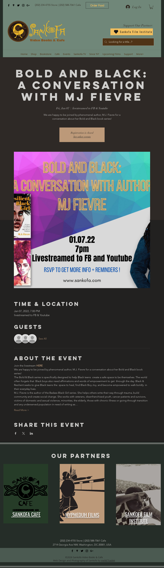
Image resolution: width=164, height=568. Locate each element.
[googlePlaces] (13, 5)
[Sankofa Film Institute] (131, 31)
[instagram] (23, 5)
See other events (82, 136)
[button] (151, 7)
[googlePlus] (28, 5)
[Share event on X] (23, 433)
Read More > (21, 410)
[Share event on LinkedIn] (31, 433)
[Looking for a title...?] (128, 42)
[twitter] (18, 5)
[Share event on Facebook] (15, 433)
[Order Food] (97, 5)
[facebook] (8, 5)
